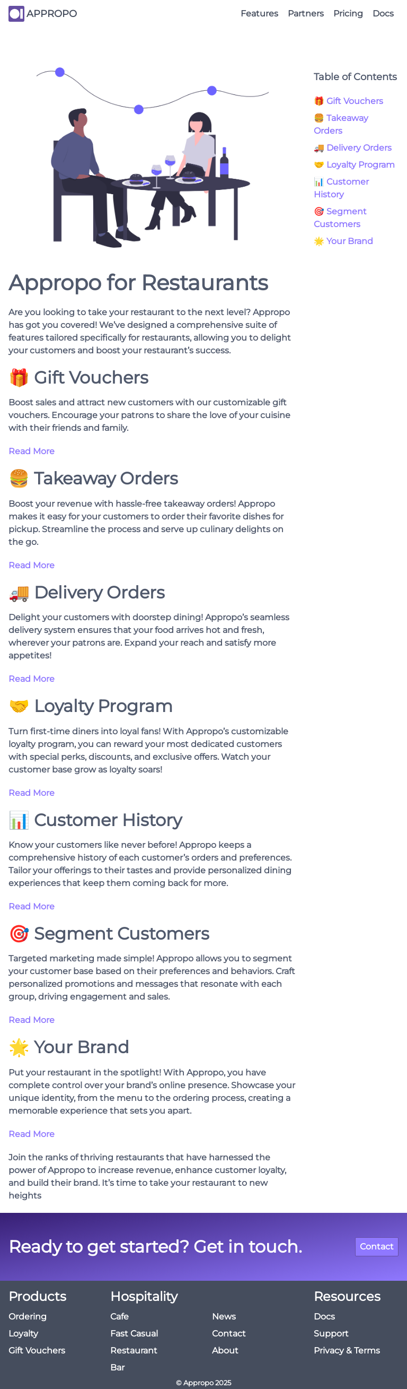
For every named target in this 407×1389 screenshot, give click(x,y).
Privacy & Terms (347, 1350)
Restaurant (133, 1350)
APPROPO (51, 14)
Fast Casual (134, 1334)
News (224, 1317)
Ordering (27, 1317)
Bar (117, 1367)
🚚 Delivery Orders (353, 148)
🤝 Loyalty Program (354, 165)
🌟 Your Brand (343, 241)
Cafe (119, 1317)
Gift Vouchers (36, 1350)
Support (331, 1334)
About (225, 1350)
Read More (31, 451)
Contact (377, 1247)
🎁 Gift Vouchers (348, 101)
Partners (306, 13)
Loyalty (23, 1334)
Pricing (348, 13)
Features (259, 13)
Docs (383, 13)
